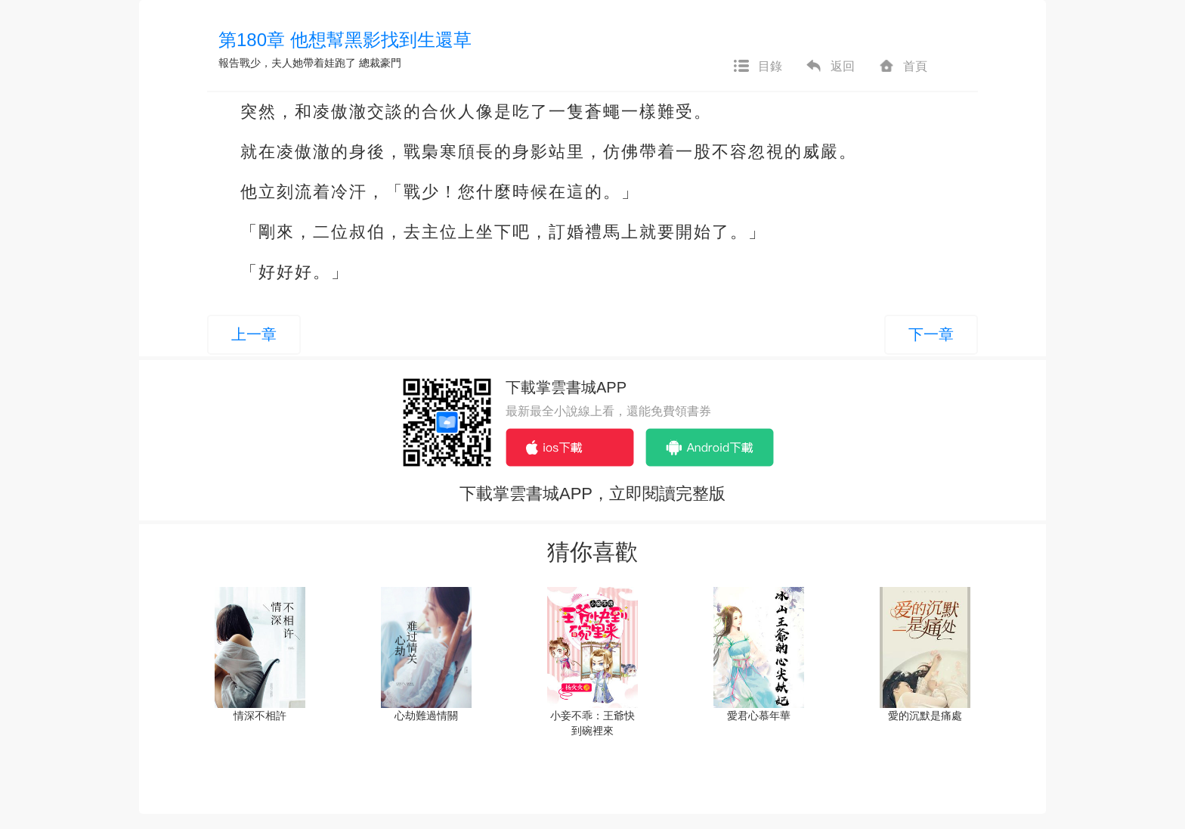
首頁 (902, 66)
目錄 (757, 66)
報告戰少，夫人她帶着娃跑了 (287, 63)
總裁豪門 (380, 63)
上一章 (254, 334)
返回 (830, 66)
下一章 (931, 334)
